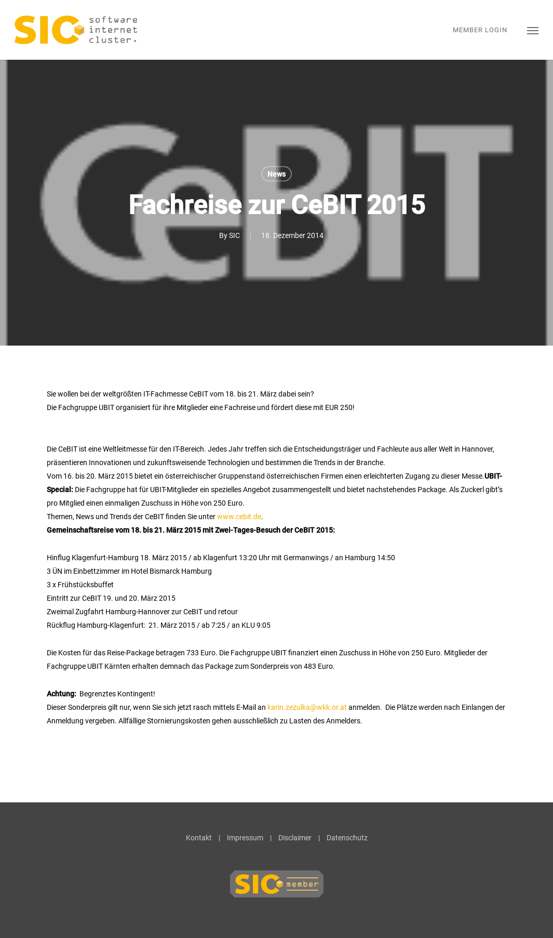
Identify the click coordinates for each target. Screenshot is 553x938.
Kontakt (199, 838)
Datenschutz (347, 838)
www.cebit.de (239, 516)
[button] (532, 30)
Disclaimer (295, 838)
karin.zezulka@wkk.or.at (307, 707)
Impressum (245, 838)
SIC (234, 235)
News (276, 174)
